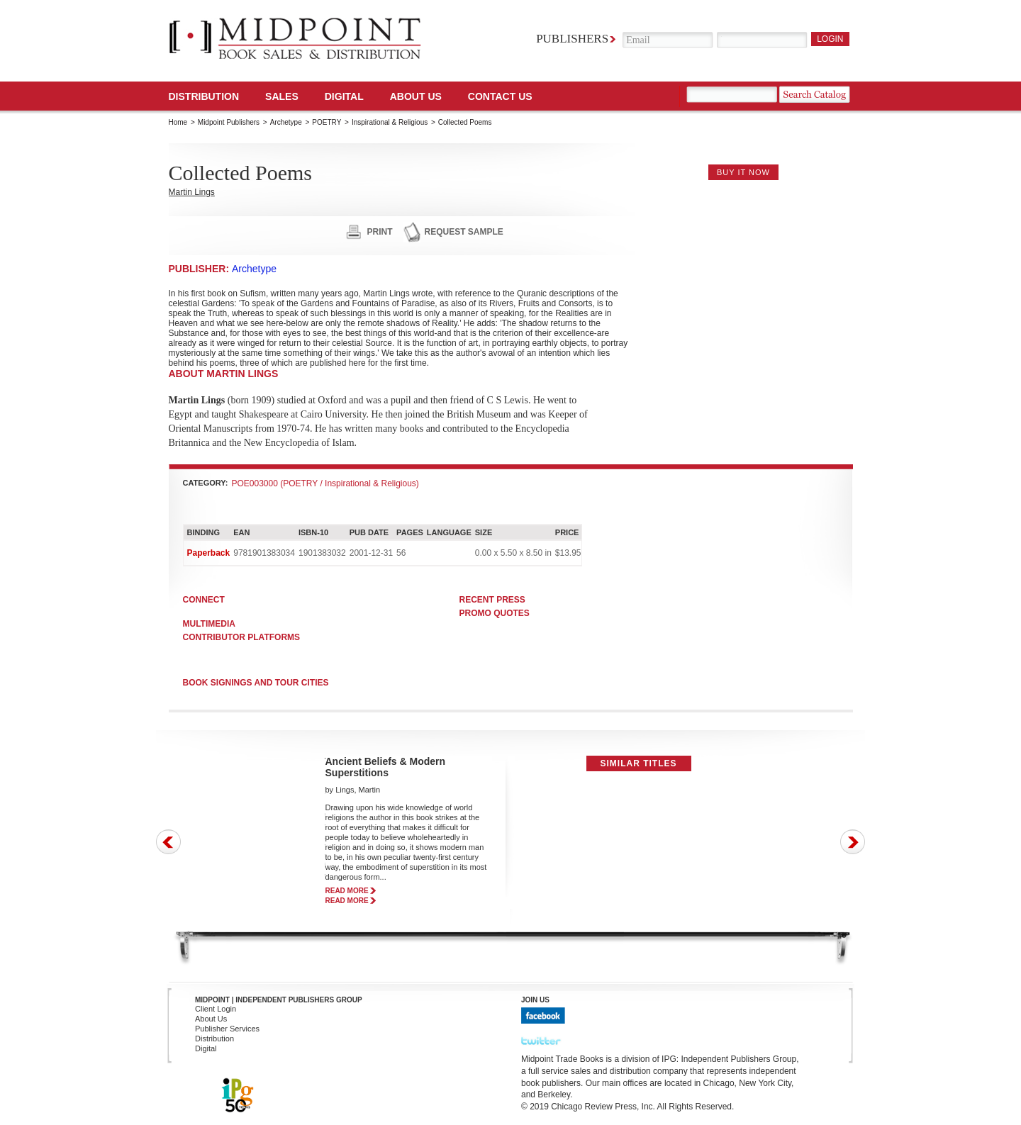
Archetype (286, 122)
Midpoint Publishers (229, 122)
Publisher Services (227, 1028)
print (380, 232)
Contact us (500, 96)
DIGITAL (344, 96)
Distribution (204, 96)
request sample (464, 232)
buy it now (743, 172)
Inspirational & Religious (390, 122)
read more (347, 891)
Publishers (572, 38)
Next (852, 841)
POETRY (326, 122)
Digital (206, 1048)
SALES (282, 96)
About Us (416, 96)
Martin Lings (192, 192)
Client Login (215, 1008)
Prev (168, 841)
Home (178, 122)
